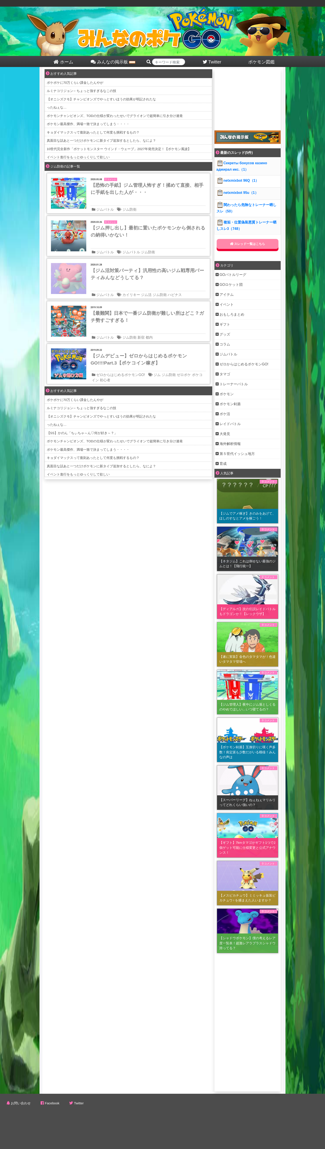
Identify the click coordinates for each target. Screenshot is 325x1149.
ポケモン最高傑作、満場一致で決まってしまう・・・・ (88, 124)
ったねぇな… (57, 107)
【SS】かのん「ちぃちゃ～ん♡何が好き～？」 (82, 433)
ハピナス (175, 295)
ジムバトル (105, 209)
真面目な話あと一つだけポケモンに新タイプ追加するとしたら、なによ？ (101, 140)
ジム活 (146, 295)
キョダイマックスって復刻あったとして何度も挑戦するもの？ (93, 132)
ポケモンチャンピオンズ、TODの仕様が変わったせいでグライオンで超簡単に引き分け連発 (115, 116)
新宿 (141, 337)
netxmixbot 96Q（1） (237, 180)
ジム (157, 375)
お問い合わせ (21, 1103)
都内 (149, 337)
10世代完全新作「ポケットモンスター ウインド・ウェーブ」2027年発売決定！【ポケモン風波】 (119, 149)
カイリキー (131, 295)
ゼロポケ (184, 375)
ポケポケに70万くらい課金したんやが (75, 82)
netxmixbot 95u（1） (237, 193)
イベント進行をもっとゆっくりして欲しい (78, 157)
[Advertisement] (247, 96)
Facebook (52, 1103)
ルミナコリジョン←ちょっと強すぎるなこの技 (81, 91)
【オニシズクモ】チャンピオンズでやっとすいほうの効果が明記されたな (101, 99)
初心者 (105, 380)
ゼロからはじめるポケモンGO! (120, 375)
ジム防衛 (129, 209)
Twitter (79, 1103)
